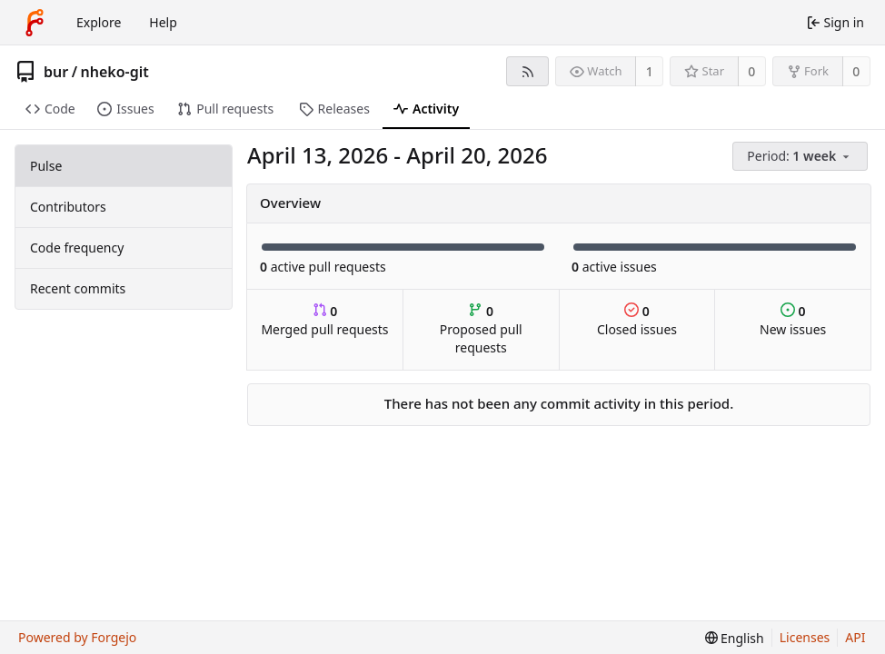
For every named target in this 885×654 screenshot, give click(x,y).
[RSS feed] (527, 71)
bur (56, 72)
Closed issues (637, 320)
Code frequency (77, 247)
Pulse (46, 165)
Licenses (805, 637)
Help (163, 22)
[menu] (801, 157)
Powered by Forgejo (77, 637)
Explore (98, 22)
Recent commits (77, 288)
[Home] (34, 22)
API (855, 637)
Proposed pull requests (481, 329)
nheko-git (115, 72)
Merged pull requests (324, 320)
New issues (793, 320)
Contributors (68, 206)
